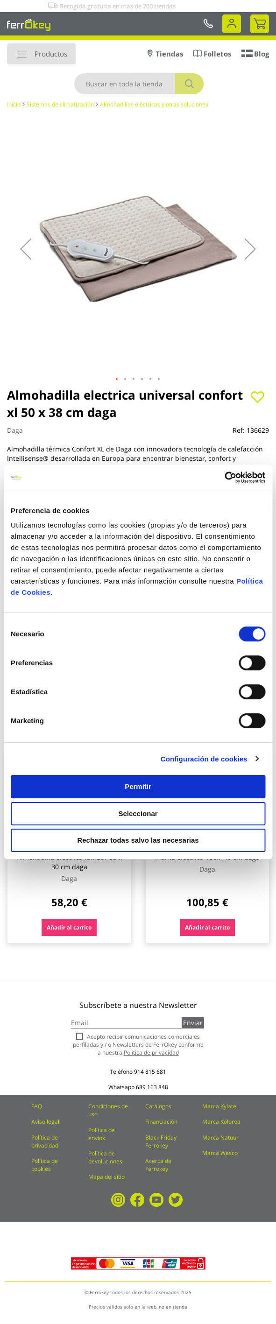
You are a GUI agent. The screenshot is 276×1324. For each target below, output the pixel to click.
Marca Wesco (220, 1153)
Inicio (14, 104)
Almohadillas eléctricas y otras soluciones (154, 104)
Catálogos (158, 1106)
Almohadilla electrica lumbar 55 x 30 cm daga (69, 862)
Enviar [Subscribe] (193, 1022)
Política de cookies (44, 1165)
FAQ (36, 1106)
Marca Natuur (220, 1137)
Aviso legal (45, 1122)
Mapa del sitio (106, 1177)
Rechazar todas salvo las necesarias (137, 840)
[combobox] (139, 83)
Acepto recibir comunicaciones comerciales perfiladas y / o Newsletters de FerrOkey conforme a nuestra (138, 1044)
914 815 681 (150, 1072)
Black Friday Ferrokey (161, 1141)
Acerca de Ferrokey (158, 1165)
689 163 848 (152, 1087)
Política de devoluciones (105, 1157)
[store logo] (28, 24)
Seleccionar (137, 813)
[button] (25, 249)
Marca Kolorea (221, 1122)
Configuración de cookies (204, 759)
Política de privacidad (44, 1141)
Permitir (138, 786)
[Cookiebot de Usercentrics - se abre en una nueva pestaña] (224, 478)
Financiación (161, 1122)
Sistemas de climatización (60, 104)
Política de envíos (101, 1134)
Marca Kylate (219, 1106)
